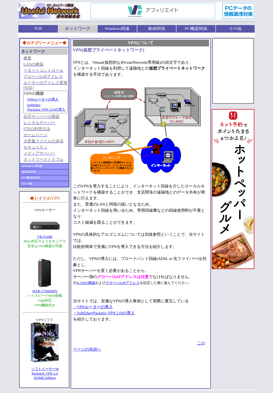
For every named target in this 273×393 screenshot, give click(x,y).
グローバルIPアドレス (123, 283)
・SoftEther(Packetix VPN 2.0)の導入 (104, 313)
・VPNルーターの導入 (93, 307)
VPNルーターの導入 (42, 99)
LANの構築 (86, 283)
